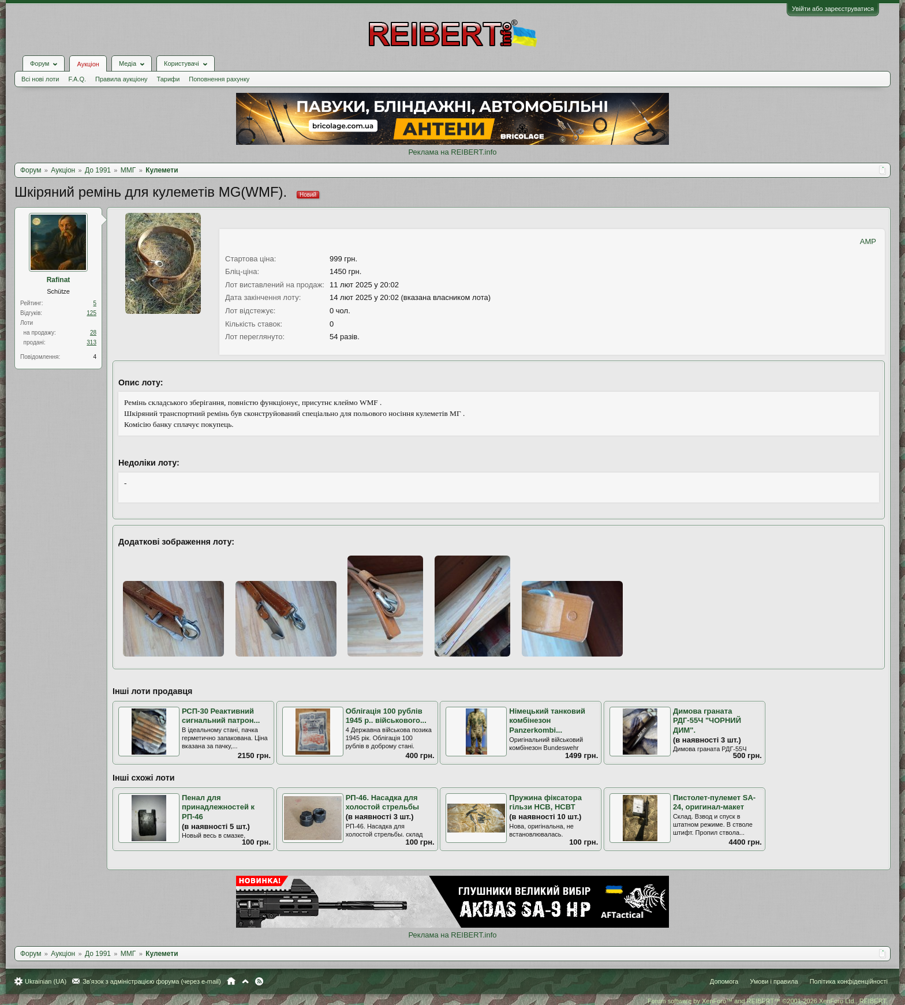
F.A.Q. (77, 79)
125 (91, 313)
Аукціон (88, 64)
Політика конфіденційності (849, 981)
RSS (259, 981)
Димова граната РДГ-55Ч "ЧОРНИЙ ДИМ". (707, 720)
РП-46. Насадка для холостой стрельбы (383, 802)
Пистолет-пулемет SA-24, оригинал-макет (714, 802)
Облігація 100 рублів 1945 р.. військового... (386, 716)
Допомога (724, 981)
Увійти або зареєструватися (833, 8)
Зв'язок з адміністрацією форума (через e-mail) (152, 981)
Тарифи (168, 79)
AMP (868, 241)
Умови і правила (774, 981)
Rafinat (58, 280)
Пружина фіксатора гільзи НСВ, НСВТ (545, 802)
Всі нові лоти (40, 79)
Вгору (245, 981)
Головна (231, 981)
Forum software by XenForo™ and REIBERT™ (768, 1000)
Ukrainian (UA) (45, 981)
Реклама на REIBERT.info (452, 152)
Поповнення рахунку (219, 79)
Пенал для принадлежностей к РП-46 (218, 807)
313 (91, 342)
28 (93, 332)
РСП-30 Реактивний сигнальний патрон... (221, 716)
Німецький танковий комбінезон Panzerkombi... (547, 720)
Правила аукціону (121, 79)
